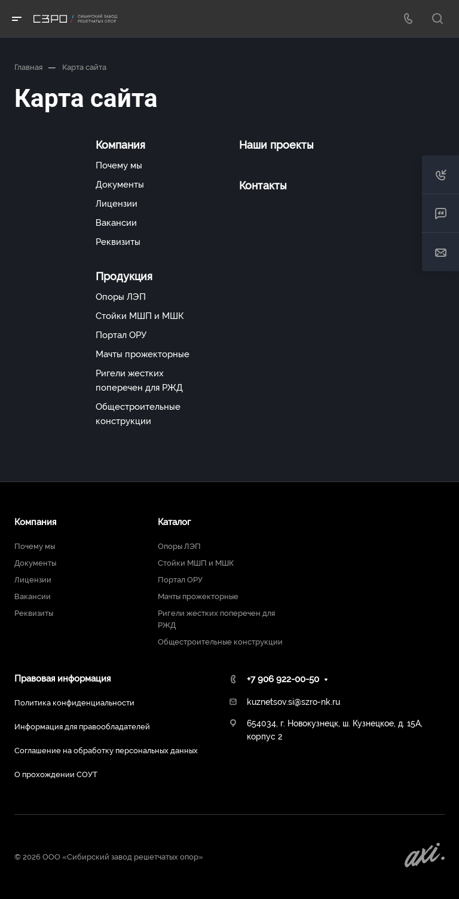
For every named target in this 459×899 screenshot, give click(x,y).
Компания (120, 145)
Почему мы (119, 165)
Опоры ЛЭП (121, 297)
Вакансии (116, 222)
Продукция (124, 276)
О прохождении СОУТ (55, 774)
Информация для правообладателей (82, 726)
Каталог (174, 522)
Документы (120, 184)
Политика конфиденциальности (74, 702)
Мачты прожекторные (142, 354)
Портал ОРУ (121, 335)
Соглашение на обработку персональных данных (106, 750)
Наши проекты (276, 145)
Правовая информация (62, 678)
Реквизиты (118, 242)
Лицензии (116, 203)
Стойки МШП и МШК (139, 316)
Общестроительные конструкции (138, 414)
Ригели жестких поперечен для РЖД (139, 380)
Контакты (263, 185)
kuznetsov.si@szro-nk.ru (293, 702)
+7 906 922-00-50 (283, 679)
